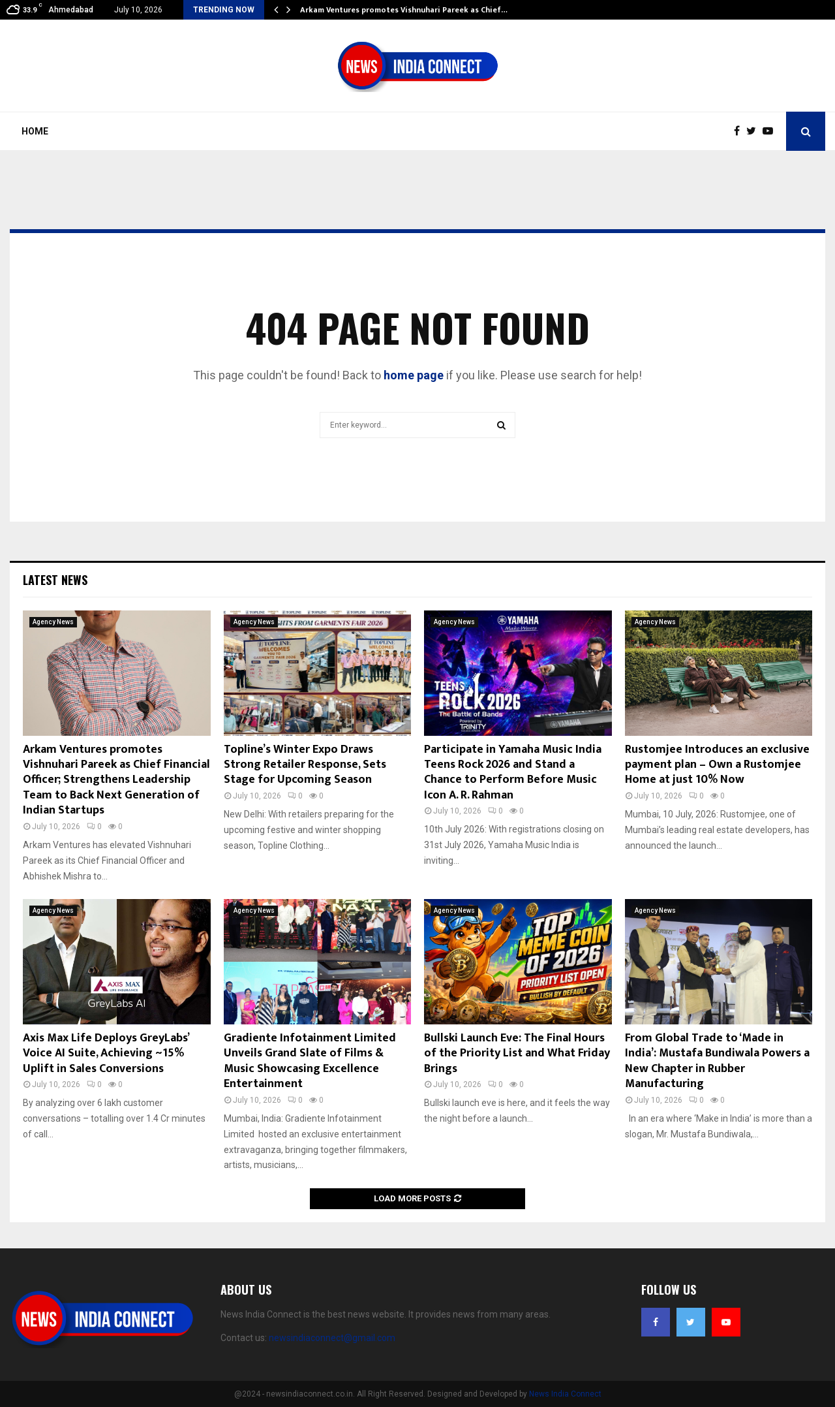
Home (35, 131)
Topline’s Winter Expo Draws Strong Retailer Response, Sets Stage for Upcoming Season (305, 765)
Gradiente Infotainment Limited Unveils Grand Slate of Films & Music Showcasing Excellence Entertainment (310, 1061)
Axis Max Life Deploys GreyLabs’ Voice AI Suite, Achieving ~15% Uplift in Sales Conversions (106, 1053)
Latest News (55, 579)
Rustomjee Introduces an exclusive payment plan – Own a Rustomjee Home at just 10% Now (717, 765)
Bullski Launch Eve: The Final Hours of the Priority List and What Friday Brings (517, 1053)
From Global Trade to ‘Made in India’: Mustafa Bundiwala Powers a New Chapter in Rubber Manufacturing (717, 1061)
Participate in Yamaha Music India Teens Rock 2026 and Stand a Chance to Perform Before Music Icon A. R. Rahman (512, 772)
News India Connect (565, 1394)
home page (414, 375)
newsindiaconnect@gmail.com (332, 1338)
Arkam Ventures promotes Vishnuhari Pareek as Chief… (404, 9)
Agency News (53, 621)
